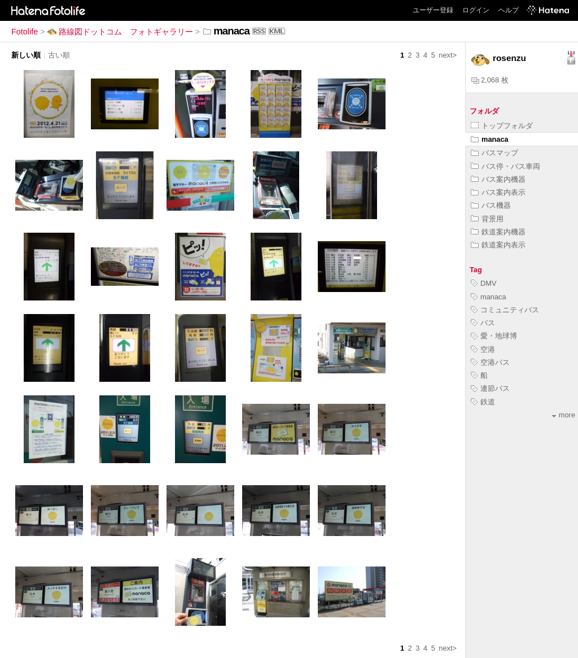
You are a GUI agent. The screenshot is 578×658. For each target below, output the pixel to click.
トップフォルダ (502, 125)
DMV (483, 283)
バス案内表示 (498, 192)
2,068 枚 (490, 80)
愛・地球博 (494, 336)
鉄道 (483, 402)
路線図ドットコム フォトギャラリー (120, 31)
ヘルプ (508, 10)
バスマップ (494, 153)
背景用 (487, 219)
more (563, 415)
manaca (490, 139)
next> (448, 55)
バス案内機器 (498, 179)
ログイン (475, 10)
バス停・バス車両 (505, 166)
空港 (483, 349)
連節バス (490, 388)
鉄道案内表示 (498, 245)
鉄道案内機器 (498, 232)
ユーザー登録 (433, 10)
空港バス (490, 362)
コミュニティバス (505, 310)
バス (483, 323)
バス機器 (491, 205)
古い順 (59, 55)
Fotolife (24, 31)
